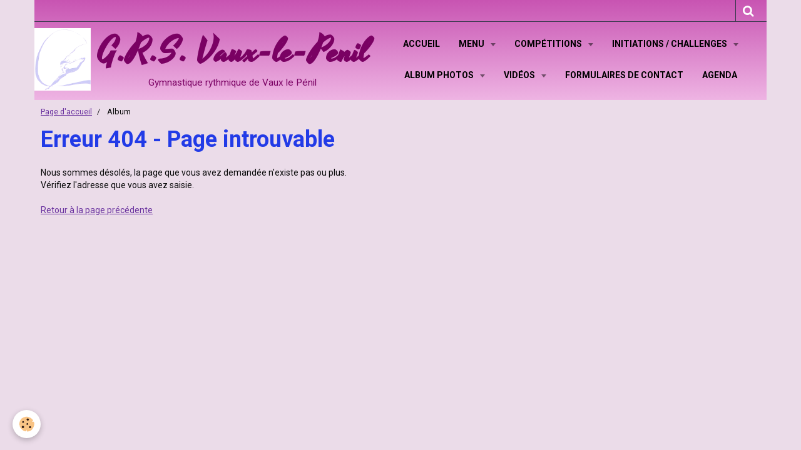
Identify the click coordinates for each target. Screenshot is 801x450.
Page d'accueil (66, 111)
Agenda (719, 75)
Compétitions (549, 44)
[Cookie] (27, 424)
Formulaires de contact (624, 75)
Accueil (421, 44)
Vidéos (520, 75)
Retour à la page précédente (97, 210)
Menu (472, 44)
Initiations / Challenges (670, 44)
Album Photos (440, 75)
